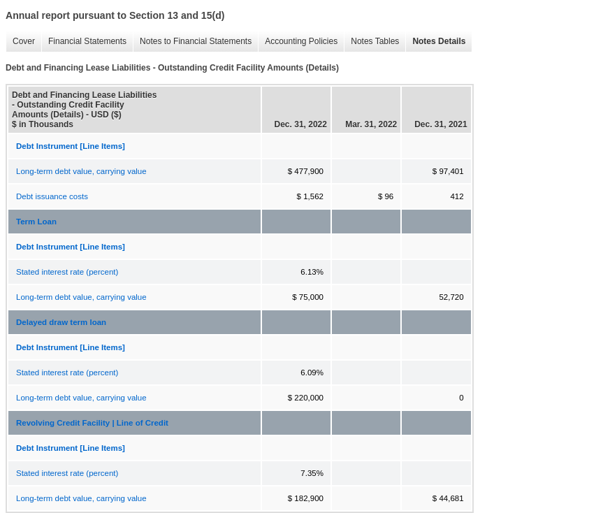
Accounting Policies (297, 41)
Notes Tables (371, 41)
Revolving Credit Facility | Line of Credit (92, 423)
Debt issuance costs (52, 196)
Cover (20, 41)
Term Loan (36, 221)
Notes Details (435, 41)
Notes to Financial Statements (192, 41)
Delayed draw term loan (61, 322)
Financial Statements (83, 41)
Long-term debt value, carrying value (81, 171)
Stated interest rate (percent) (67, 272)
